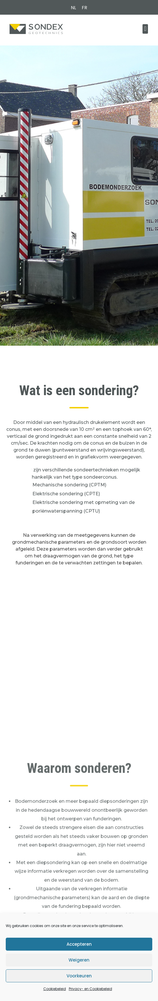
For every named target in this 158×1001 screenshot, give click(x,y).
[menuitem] (73, 8)
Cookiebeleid (54, 988)
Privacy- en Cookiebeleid (90, 988)
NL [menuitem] (73, 7)
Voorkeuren (79, 976)
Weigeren (79, 960)
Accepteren (79, 944)
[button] (145, 29)
